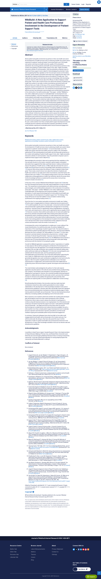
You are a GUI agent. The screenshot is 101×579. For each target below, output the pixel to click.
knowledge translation (38, 149)
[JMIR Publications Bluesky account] (74, 557)
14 (25, 212)
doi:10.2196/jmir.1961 (31, 138)
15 (25, 219)
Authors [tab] (25, 46)
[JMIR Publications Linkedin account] (81, 557)
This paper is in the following (82, 71)
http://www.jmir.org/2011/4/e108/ (35, 58)
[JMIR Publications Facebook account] (79, 557)
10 (25, 177)
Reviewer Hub (14, 562)
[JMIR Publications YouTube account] (83, 557)
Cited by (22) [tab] (37, 46)
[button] (99, 2)
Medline (37, 367)
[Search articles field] (41, 12)
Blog (32, 568)
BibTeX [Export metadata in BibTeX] (75, 58)
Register (88, 12)
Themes (33, 562)
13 (62, 190)
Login (82, 12)
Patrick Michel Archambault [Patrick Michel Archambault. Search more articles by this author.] (34, 40)
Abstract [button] (13, 52)
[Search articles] (66, 12)
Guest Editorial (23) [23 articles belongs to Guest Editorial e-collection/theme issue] (78, 78)
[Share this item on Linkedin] (81, 96)
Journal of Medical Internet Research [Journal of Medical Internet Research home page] (23, 17)
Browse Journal (36, 553)
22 (25, 288)
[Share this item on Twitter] (76, 96)
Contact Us (55, 559)
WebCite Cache (52, 378)
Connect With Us (78, 553)
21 (25, 273)
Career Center (75, 12)
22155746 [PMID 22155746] (79, 44)
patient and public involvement (53, 149)
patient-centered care (42, 147)
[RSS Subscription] (88, 557)
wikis (50, 147)
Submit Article (84, 17)
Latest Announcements (38, 557)
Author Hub (13, 557)
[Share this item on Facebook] (79, 96)
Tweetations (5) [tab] (52, 46)
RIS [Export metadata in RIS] (74, 60)
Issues (33, 565)
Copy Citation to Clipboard (80, 49)
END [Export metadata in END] (74, 55)
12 (42, 187)
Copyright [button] (14, 56)
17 (60, 240)
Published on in (29, 23)
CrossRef (31, 367)
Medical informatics (30, 147)
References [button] (14, 54)
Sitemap (54, 562)
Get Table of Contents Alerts (80, 571)
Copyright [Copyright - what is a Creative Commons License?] (29, 500)
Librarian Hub (14, 565)
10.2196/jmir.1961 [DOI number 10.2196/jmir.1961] (80, 42)
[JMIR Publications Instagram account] (86, 557)
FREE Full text (60, 365)
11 (41, 182)
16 (55, 230)
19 (49, 259)
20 (69, 271)
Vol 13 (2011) (39, 23)
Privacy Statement (57, 557)
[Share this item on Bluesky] (74, 96)
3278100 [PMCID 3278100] (79, 46)
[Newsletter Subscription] (82, 577)
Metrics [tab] (64, 46)
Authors (33, 559)
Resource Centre (15, 553)
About (54, 553)
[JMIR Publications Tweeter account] (76, 557)
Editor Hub (13, 559)
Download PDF (78, 85)
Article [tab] (15, 46)
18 (49, 245)
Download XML (78, 88)
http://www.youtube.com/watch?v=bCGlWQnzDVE (45, 455)
